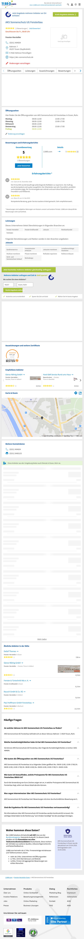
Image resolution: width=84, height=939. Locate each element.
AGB (69, 901)
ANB (69, 905)
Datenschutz (72, 897)
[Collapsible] (78, 728)
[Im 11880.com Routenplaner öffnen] (75, 393)
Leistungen (30, 70)
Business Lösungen (31, 905)
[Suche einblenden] (69, 4)
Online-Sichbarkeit (31, 893)
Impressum (71, 893)
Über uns (7, 893)
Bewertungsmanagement (33, 897)
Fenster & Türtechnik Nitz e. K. (16, 680)
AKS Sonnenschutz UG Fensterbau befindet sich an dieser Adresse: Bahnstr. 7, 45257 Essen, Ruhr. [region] (39, 734)
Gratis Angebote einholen (65, 14)
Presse (6, 905)
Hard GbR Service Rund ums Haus (57, 374)
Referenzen (53, 897)
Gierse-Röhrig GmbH (13, 374)
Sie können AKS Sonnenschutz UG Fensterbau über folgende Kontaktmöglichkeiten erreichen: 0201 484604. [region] (40, 749)
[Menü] (80, 4)
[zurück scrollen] (3, 70)
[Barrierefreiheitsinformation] (77, 4)
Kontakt (52, 901)
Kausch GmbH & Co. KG (13, 691)
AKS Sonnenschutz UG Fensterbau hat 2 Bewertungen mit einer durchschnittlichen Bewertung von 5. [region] (41, 799)
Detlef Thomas (10, 651)
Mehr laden (42, 639)
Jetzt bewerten (23, 165)
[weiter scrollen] (80, 70)
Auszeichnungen (46, 70)
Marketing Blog (55, 893)
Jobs (5, 901)
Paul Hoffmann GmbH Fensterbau (18, 702)
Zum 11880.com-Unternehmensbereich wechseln (46, 5)
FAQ (51, 905)
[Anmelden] (73, 4)
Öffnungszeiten (14, 70)
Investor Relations (11, 897)
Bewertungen (64, 70)
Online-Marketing (30, 901)
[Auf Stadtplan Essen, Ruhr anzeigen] (80, 393)
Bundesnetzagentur (13, 837)
